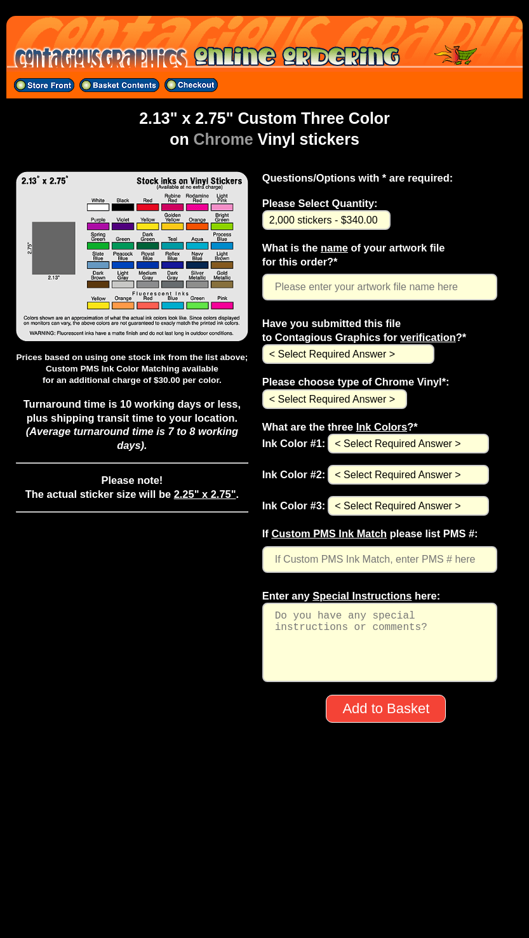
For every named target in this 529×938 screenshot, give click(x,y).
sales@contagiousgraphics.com (264, 897)
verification (428, 337)
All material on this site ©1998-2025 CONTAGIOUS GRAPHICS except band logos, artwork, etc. (264, 913)
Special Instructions (362, 595)
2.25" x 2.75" (205, 494)
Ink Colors (381, 426)
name (334, 247)
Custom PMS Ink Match (329, 533)
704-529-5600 (264, 880)
